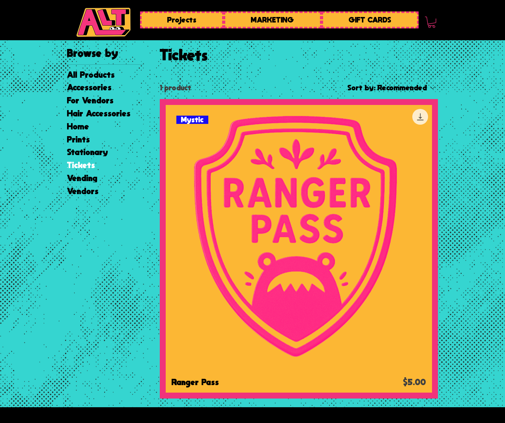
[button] (431, 22)
